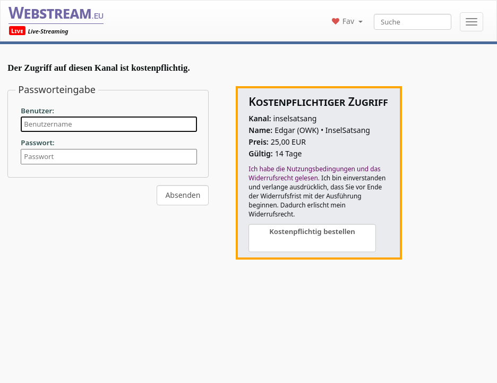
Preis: (258, 142)
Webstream (56, 12)
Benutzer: (37, 110)
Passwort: (37, 142)
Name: (260, 130)
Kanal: (259, 118)
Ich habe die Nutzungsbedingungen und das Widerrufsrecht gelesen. (314, 173)
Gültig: (260, 153)
